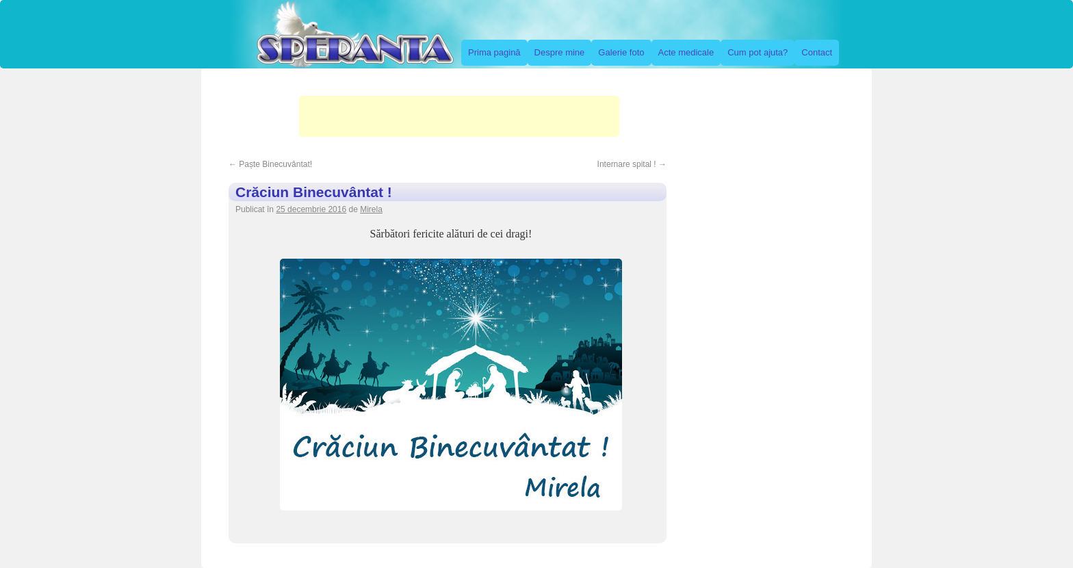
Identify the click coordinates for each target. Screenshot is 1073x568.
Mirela (371, 209)
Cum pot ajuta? (757, 52)
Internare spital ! (632, 164)
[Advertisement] (459, 116)
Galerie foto (621, 52)
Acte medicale (686, 52)
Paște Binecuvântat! (270, 164)
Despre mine (559, 52)
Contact (816, 52)
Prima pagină (494, 52)
